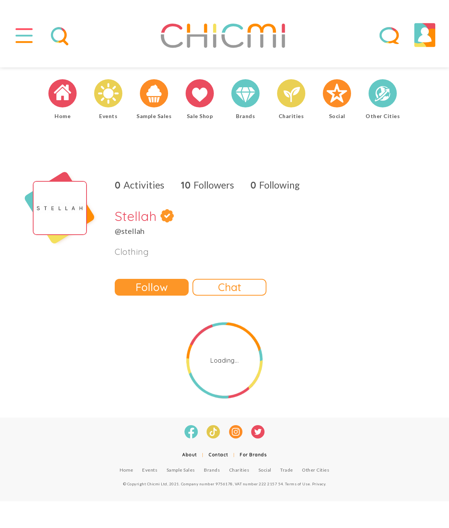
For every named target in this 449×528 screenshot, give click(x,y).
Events (149, 470)
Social (264, 470)
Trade (286, 470)
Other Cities (315, 470)
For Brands (253, 455)
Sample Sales (181, 470)
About (189, 455)
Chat (229, 287)
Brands (212, 470)
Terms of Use (297, 484)
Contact (218, 455)
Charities (239, 470)
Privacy (319, 484)
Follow (152, 287)
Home (126, 470)
